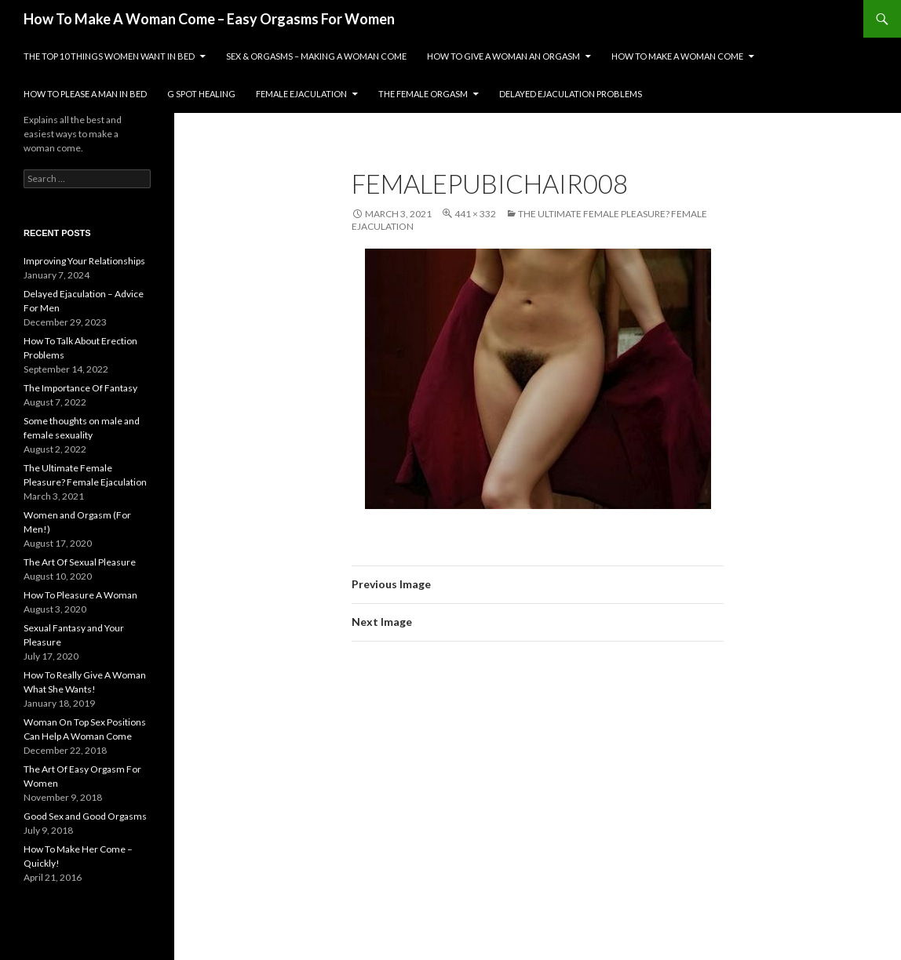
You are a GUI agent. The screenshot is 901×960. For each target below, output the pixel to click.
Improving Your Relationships (84, 261)
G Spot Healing (201, 94)
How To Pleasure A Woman (80, 595)
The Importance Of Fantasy (80, 388)
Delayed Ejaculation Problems (570, 94)
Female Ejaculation (301, 94)
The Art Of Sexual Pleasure (80, 562)
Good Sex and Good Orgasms (85, 816)
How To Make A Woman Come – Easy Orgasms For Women (209, 18)
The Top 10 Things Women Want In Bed (109, 56)
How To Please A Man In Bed (85, 94)
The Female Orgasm (423, 94)
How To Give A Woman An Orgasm (503, 56)
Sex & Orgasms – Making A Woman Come (316, 56)
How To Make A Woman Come (677, 56)
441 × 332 (475, 214)
